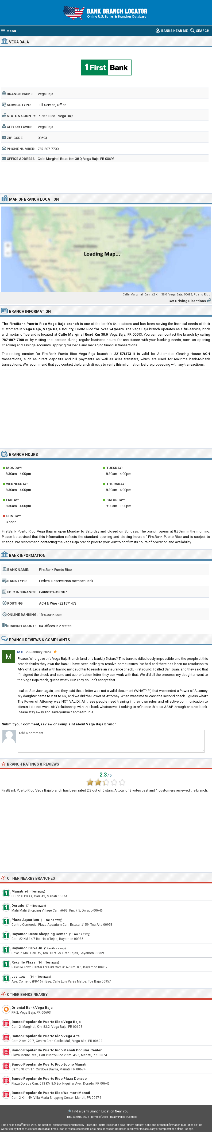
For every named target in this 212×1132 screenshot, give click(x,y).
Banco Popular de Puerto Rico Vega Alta (45, 1036)
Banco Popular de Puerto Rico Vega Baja (46, 1022)
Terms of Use (99, 1116)
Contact (132, 1116)
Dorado (17, 906)
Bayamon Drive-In (26, 948)
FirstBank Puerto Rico (55, 570)
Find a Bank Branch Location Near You (100, 1111)
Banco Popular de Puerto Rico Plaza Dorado (49, 1079)
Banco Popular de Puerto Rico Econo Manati (48, 1064)
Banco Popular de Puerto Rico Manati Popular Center (56, 1050)
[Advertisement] (106, 178)
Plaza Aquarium (25, 920)
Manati (17, 891)
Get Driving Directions (187, 301)
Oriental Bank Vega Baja (32, 1008)
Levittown (19, 976)
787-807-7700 (48, 149)
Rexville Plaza (23, 962)
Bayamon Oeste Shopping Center (39, 934)
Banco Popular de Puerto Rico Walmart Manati (50, 1093)
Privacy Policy (117, 1116)
